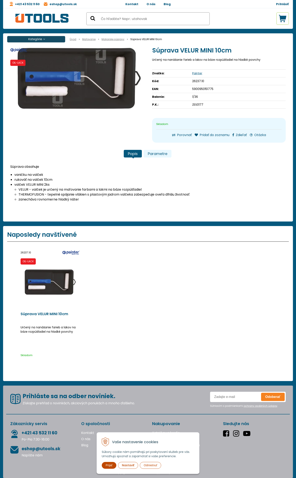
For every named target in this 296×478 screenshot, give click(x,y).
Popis (133, 153)
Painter (197, 73)
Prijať (109, 465)
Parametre (157, 153)
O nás (151, 4)
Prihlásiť (282, 4)
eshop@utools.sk (63, 4)
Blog (167, 4)
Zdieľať (239, 135)
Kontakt (131, 4)
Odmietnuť (150, 465)
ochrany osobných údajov (260, 406)
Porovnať (182, 135)
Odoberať (272, 397)
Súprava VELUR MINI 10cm (44, 314)
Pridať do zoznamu (212, 135)
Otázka (258, 135)
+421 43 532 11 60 (27, 4)
